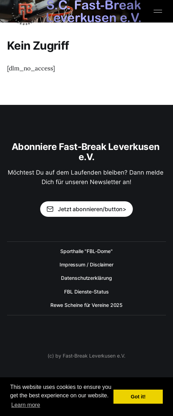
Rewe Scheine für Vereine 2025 (86, 305)
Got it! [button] (138, 396)
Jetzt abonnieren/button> (86, 209)
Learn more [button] (25, 405)
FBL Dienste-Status (86, 292)
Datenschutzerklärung (86, 278)
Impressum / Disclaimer (86, 264)
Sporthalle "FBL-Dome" (86, 251)
